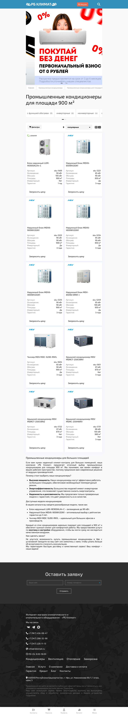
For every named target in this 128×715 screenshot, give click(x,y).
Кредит (44, 670)
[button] (63, 119)
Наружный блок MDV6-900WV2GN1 (39, 228)
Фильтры (34, 127)
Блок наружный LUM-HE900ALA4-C (38, 164)
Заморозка (91, 658)
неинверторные (88, 113)
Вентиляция (55, 658)
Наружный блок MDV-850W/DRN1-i (77, 293)
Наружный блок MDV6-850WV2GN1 (78, 164)
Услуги (42, 666)
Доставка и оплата (76, 666)
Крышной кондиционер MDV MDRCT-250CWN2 (42, 420)
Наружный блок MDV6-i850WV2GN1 (78, 228)
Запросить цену (37, 191)
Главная (30, 666)
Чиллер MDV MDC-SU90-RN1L (42, 357)
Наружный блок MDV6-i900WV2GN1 (39, 293)
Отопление (73, 658)
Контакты (65, 670)
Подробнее (68, 688)
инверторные (65, 113)
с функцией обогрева (40, 113)
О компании (55, 666)
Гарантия (31, 670)
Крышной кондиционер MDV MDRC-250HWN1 (80, 420)
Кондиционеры (35, 658)
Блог (53, 670)
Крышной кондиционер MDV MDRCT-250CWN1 (80, 358)
